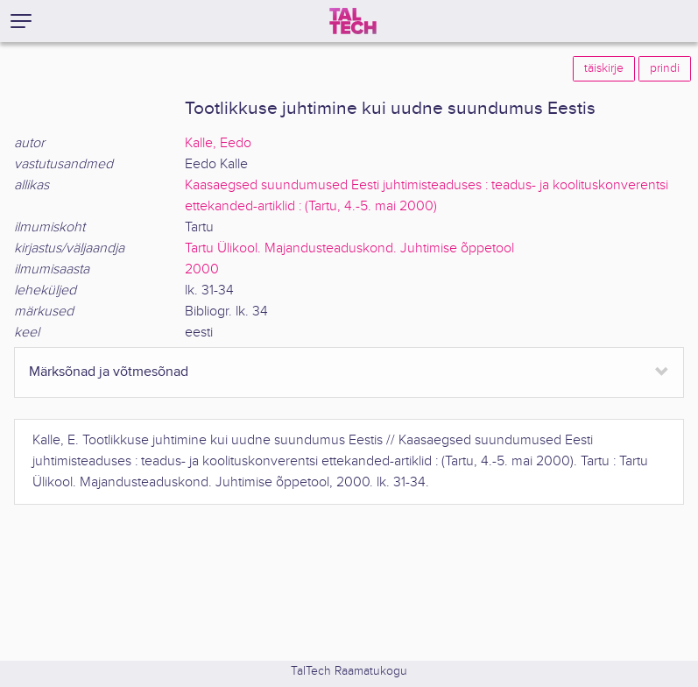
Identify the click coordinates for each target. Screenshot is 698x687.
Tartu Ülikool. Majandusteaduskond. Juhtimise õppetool (349, 248)
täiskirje (604, 68)
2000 (202, 269)
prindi (665, 68)
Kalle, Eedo (218, 143)
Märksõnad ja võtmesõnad (108, 372)
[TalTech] (352, 21)
